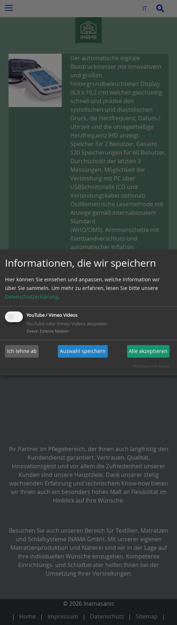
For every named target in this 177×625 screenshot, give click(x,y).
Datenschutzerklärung (31, 296)
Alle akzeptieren (148, 351)
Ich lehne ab (22, 351)
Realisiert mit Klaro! (151, 366)
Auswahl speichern (83, 351)
